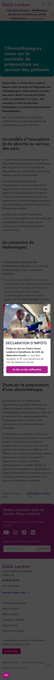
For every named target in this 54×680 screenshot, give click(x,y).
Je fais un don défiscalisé (27, 369)
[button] (5, 675)
